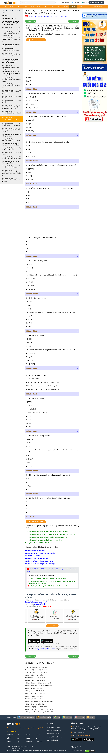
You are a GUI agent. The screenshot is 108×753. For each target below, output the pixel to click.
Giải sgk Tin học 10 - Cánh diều (35, 704)
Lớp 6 (45, 7)
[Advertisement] (52, 56)
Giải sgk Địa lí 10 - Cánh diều (34, 696)
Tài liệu (75, 2)
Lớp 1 (12, 7)
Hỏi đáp (91, 717)
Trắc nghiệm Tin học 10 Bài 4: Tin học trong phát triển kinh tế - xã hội (11, 39)
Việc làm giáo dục (96, 2)
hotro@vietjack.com (83, 735)
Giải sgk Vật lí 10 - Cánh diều (34, 688)
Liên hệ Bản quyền (53, 740)
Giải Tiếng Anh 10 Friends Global (35, 680)
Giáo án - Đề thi (98, 7)
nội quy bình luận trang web (44, 649)
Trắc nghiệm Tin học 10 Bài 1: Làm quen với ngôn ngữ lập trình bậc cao (11, 79)
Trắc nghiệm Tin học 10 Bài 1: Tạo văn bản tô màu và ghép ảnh (11, 166)
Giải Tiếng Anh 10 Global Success (35, 678)
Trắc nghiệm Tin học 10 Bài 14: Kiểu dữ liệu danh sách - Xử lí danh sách (11, 119)
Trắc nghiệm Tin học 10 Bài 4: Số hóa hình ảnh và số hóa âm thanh (11, 157)
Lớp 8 (59, 7)
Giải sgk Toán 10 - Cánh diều (34, 675)
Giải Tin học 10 (6, 15)
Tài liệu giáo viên (44, 717)
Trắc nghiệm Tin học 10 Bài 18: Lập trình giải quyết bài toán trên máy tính (11, 129)
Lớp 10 (73, 7)
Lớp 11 (80, 7)
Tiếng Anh (39, 742)
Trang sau (73, 21)
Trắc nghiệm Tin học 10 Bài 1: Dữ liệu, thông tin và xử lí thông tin (11, 28)
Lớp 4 (32, 7)
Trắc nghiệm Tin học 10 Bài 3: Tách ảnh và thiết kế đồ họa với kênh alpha (11, 179)
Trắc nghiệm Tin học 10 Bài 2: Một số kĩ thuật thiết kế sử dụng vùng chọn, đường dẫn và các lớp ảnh (11, 172)
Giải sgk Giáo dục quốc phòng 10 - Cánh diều (39, 712)
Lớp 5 (39, 7)
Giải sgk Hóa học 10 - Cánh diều (35, 691)
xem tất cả (52, 626)
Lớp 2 (18, 7)
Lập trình (29, 742)
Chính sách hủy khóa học (55, 737)
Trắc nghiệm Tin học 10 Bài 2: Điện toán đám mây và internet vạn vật (11, 54)
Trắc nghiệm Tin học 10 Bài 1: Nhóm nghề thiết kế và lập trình (11, 139)
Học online (64, 2)
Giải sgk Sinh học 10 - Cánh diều (35, 693)
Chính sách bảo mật (53, 727)
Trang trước (31, 21)
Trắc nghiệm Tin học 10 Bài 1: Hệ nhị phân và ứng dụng (11, 148)
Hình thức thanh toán (54, 731)
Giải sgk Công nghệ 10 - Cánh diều (36, 707)
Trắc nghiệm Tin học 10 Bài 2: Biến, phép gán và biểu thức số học (11, 85)
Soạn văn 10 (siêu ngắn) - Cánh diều (36, 672)
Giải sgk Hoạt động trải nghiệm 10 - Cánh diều (39, 709)
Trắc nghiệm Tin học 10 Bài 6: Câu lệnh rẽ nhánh (11, 97)
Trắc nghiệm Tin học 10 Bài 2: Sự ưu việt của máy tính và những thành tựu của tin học (11, 33)
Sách (84, 2)
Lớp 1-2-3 (10, 734)
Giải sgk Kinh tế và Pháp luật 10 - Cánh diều (39, 701)
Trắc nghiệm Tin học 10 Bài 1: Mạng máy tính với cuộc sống (10, 49)
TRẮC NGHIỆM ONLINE (36, 40)
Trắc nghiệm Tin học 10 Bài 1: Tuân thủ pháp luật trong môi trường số (10, 67)
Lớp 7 (52, 7)
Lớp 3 (25, 7)
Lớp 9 (66, 7)
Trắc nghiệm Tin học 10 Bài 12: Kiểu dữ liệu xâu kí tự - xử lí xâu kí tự (11, 113)
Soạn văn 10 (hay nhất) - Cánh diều (36, 667)
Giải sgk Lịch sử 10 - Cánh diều (34, 699)
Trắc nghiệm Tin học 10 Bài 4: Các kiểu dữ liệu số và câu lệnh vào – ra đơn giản (11, 91)
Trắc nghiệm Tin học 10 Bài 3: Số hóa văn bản (11, 153)
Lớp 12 (88, 7)
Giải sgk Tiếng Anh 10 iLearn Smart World (38, 683)
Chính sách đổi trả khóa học (56, 734)
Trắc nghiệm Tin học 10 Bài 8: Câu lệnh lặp (11, 101)
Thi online (79, 717)
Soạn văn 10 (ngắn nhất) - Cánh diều (36, 670)
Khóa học (67, 717)
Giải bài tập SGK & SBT (26, 717)
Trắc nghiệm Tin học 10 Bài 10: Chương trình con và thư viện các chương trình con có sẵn (11, 106)
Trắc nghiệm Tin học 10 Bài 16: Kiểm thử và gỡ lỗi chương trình (11, 124)
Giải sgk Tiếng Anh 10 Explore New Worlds (38, 686)
